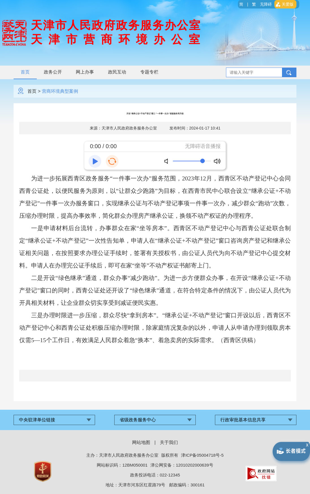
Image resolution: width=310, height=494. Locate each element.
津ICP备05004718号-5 (202, 455)
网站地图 (141, 442)
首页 (25, 72)
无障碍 (266, 4)
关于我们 (169, 442)
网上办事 (85, 72)
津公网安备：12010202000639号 (181, 465)
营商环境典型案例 (60, 91)
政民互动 (117, 72)
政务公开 (53, 72)
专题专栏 (150, 72)
